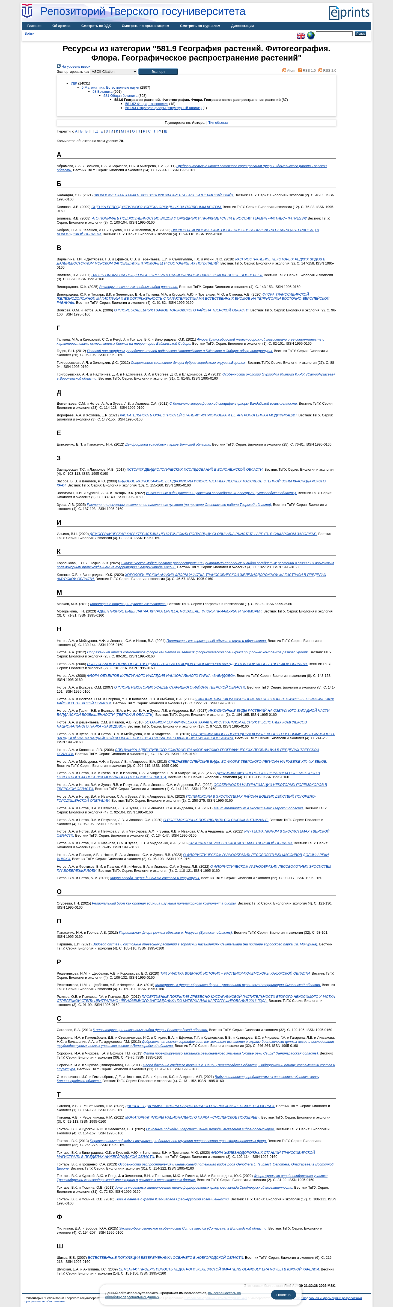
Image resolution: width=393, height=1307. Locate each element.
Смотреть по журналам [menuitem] (200, 26)
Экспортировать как (73, 72)
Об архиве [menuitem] (61, 26)
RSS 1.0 (306, 70)
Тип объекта (218, 123)
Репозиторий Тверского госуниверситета (143, 11)
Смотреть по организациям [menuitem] (145, 26)
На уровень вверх (73, 66)
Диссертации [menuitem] (242, 26)
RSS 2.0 (326, 70)
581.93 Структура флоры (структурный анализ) (163, 108)
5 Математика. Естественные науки (110, 87)
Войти (29, 33)
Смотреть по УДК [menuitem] (96, 26)
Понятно (283, 1295)
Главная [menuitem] (34, 26)
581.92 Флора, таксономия (146, 104)
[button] (158, 71)
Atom (288, 70)
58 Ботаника (102, 91)
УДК (74, 83)
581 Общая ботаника (120, 96)
